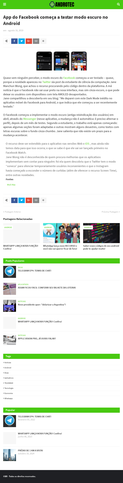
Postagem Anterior (13, 211)
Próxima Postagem (110, 211)
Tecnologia (8, 388)
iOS (87, 143)
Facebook (69, 78)
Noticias (7, 362)
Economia (8, 393)
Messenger (29, 119)
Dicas (6, 373)
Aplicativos (8, 378)
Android (7, 367)
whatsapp (8, 398)
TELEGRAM (8, 383)
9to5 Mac (11, 184)
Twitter (46, 82)
